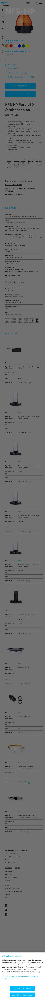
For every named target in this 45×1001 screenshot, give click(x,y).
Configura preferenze (10, 979)
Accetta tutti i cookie (22, 988)
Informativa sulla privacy (12, 976)
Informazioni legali (30, 976)
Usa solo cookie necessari (22, 995)
